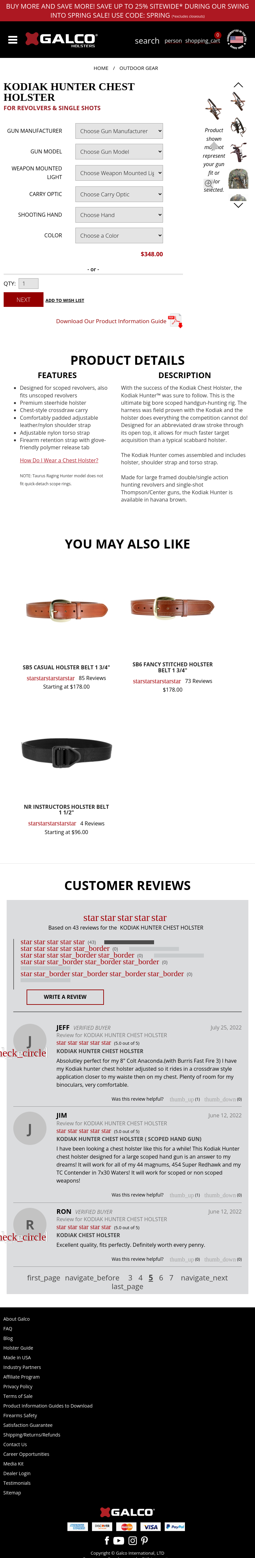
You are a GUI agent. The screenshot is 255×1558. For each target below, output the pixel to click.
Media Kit (13, 1463)
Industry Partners (22, 1367)
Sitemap (12, 1492)
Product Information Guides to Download (48, 1406)
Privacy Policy (17, 1386)
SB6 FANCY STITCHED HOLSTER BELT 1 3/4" (172, 668)
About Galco (16, 1319)
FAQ (7, 1328)
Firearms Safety (20, 1415)
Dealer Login (17, 1473)
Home (101, 68)
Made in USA (17, 1357)
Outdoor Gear (139, 68)
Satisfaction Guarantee (27, 1425)
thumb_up (182, 1099)
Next (24, 300)
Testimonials (17, 1483)
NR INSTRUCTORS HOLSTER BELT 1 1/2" (66, 810)
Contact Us (15, 1444)
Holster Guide (18, 1348)
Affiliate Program (21, 1377)
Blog (8, 1338)
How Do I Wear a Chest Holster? (59, 460)
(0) (115, 949)
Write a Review (65, 997)
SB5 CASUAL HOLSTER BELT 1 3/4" (66, 668)
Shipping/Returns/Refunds (31, 1435)
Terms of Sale (18, 1396)
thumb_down (220, 1099)
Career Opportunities (26, 1454)
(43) (92, 942)
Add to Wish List (64, 300)
